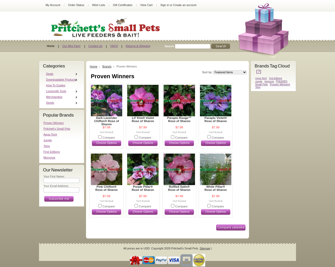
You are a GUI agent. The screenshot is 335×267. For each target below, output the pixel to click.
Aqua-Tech (50, 134)
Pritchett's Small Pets (56, 128)
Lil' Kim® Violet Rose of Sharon (143, 119)
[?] (258, 71)
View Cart (146, 5)
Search (169, 46)
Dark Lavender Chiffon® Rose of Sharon (106, 121)
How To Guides (55, 85)
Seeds (60, 103)
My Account (53, 5)
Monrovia (49, 157)
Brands (106, 66)
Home (93, 66)
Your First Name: (54, 176)
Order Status (76, 5)
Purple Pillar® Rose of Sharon (143, 188)
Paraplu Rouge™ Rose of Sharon (179, 119)
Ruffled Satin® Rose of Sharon (179, 188)
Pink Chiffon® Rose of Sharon (106, 188)
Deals (60, 74)
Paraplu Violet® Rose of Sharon (215, 119)
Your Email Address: (56, 185)
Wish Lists (98, 5)
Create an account (185, 5)
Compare (108, 137)
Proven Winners (53, 122)
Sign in (164, 5)
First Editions (51, 151)
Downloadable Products (60, 80)
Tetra (46, 146)
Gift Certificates (122, 5)
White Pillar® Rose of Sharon (215, 188)
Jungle (47, 140)
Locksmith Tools (60, 91)
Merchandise (60, 97)
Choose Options (106, 142)
